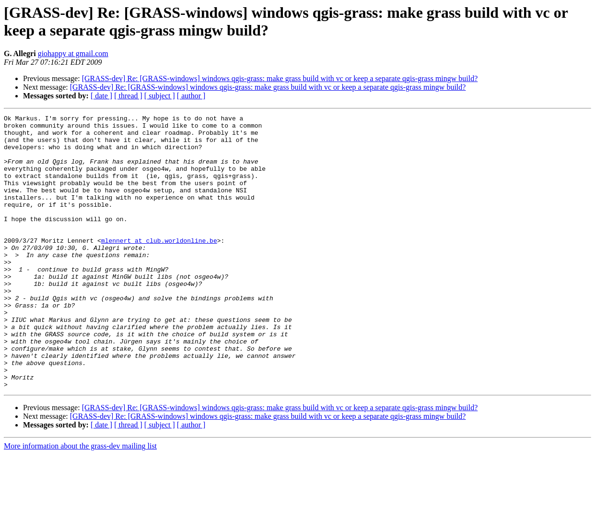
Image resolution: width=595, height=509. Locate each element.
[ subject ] (159, 96)
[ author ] (191, 96)
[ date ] (101, 96)
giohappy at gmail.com (73, 53)
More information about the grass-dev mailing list (80, 501)
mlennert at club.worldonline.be (159, 266)
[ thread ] (128, 96)
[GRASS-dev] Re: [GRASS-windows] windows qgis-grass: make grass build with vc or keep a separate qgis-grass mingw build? (280, 78)
